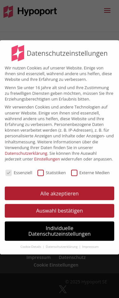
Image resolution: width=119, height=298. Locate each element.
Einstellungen (47, 155)
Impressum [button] (90, 243)
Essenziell (18, 169)
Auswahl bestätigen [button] (59, 207)
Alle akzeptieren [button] (59, 189)
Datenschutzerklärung (26, 150)
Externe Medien (90, 169)
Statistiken (51, 169)
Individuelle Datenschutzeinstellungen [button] (59, 227)
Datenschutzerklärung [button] (62, 243)
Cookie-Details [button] (31, 243)
